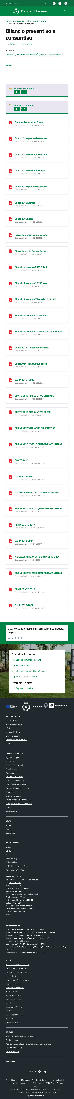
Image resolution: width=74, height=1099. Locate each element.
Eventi (8, 846)
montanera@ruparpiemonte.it (23, 897)
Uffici (8, 728)
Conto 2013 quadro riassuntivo (31, 138)
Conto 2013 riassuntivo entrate (31, 154)
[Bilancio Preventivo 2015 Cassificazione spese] (11, 331)
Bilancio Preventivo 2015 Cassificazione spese (38, 331)
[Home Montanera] (29, 11)
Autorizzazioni (11, 772)
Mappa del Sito (12, 1022)
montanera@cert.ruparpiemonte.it (24, 894)
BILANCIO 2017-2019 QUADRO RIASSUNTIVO (38, 444)
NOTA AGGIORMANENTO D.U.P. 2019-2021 (37, 557)
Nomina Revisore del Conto (29, 122)
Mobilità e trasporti (13, 795)
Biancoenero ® (21, 1092)
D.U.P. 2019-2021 (24, 541)
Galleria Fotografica (13, 858)
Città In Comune (57, 1083)
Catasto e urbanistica (14, 776)
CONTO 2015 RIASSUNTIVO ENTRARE (34, 396)
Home (8, 20)
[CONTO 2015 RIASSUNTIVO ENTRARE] (11, 396)
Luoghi (8, 850)
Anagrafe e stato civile (15, 765)
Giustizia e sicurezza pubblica (17, 788)
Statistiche (10, 1018)
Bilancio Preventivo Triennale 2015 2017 (36, 299)
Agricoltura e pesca (13, 757)
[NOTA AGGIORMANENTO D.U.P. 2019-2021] (11, 557)
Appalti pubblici (12, 769)
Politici (8, 743)
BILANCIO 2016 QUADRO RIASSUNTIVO (35, 428)
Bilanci (43, 20)
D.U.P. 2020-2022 (24, 605)
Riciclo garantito (12, 1051)
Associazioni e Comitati (15, 869)
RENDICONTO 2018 (25, 589)
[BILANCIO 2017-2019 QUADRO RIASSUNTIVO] (11, 444)
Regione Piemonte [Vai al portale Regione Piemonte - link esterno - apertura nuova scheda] (12, 3)
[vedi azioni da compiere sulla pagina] (25, 44)
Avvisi (8, 829)
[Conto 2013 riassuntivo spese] (11, 170)
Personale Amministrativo (16, 739)
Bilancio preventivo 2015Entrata (31, 267)
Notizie (8, 825)
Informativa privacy (13, 999)
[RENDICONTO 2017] (11, 524)
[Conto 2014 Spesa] (11, 218)
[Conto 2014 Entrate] (11, 202)
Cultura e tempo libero (15, 780)
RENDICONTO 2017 (25, 524)
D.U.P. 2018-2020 (24, 476)
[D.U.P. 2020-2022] (11, 605)
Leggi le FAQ (11, 976)
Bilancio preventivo (24, 88)
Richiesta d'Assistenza (15, 987)
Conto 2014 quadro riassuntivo (31, 186)
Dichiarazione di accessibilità (17, 968)
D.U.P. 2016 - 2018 (24, 380)
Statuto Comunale (13, 995)
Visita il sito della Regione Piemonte (20, 1036)
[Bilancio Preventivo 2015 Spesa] (11, 283)
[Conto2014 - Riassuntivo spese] (11, 363)
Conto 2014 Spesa (24, 219)
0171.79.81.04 (15, 885)
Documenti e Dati (13, 732)
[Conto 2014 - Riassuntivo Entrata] (11, 347)
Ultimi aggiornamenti (14, 1014)
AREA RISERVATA (35, 1095)
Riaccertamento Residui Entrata (31, 235)
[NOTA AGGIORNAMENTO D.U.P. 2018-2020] (11, 492)
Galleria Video (11, 862)
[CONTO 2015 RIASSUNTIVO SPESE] (11, 412)
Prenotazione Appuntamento (17, 979)
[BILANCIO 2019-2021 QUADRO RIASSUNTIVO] (11, 573)
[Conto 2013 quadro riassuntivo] (11, 138)
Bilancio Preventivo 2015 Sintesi (31, 315)
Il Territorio (10, 854)
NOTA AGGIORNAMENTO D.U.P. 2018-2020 (37, 492)
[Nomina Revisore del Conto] (11, 122)
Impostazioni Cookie (14, 1006)
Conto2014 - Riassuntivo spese (31, 363)
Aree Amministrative (14, 724)
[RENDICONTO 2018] (11, 589)
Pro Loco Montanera (14, 1047)
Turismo (9, 807)
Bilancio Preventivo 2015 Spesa (31, 283)
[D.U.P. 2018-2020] (11, 476)
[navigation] (4, 11)
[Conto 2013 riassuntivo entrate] (11, 154)
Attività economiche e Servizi (17, 866)
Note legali (10, 1003)
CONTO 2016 (21, 460)
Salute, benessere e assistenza (18, 799)
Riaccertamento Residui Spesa (30, 251)
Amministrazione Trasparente (25, 20)
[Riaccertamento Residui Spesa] (11, 251)
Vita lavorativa (11, 811)
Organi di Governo (13, 720)
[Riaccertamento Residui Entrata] (11, 235)
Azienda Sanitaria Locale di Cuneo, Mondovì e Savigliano (28, 1043)
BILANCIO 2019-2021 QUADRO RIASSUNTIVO (38, 573)
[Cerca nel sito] (65, 11)
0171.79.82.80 (15, 882)
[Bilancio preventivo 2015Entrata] (11, 267)
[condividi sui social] (12, 44)
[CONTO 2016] (11, 460)
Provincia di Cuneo (13, 1040)
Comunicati (10, 832)
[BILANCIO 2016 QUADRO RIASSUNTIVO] (11, 428)
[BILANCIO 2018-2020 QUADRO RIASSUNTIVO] (11, 508)
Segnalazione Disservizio (15, 983)
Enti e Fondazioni (13, 735)
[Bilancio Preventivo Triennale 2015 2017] (11, 299)
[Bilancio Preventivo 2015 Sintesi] (11, 315)
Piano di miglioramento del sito (18, 972)
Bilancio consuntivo (24, 105)
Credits (8, 1010)
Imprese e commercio (14, 792)
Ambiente (10, 761)
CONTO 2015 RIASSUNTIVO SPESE (33, 412)
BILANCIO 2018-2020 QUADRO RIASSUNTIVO (38, 508)
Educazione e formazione (16, 784)
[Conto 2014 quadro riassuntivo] (11, 186)
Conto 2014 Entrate (25, 202)
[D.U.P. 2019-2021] (11, 540)
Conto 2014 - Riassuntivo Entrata (32, 347)
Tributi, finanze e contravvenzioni (19, 803)
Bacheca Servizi (12, 991)
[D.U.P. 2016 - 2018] (11, 379)
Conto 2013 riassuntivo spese (30, 170)
